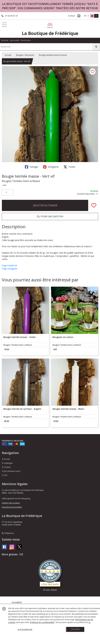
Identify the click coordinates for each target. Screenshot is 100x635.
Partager (31, 167)
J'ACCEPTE (75, 629)
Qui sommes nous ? (11, 471)
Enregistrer (51, 167)
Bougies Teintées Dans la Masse (21, 181)
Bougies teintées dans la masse (53, 55)
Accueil (8, 55)
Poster (69, 167)
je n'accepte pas (25, 629)
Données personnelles (12, 507)
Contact (71, 15)
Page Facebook (9, 265)
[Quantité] (8, 192)
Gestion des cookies (11, 503)
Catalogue (7, 463)
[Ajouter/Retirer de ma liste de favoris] (94, 205)
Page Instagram (9, 268)
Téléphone (8, 533)
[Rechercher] (96, 46)
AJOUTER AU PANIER (45, 205)
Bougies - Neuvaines (25, 55)
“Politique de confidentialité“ (42, 622)
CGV (4, 475)
